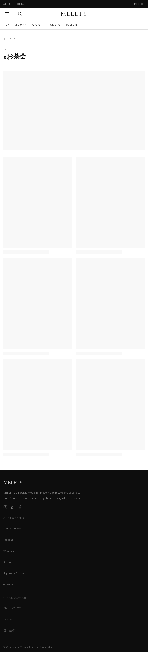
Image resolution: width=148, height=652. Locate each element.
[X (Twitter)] (13, 508)
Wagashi (38, 24)
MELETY (74, 14)
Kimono (55, 24)
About (7, 4)
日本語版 (9, 631)
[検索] (20, 13)
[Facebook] (20, 508)
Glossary (8, 585)
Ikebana (20, 24)
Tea (7, 24)
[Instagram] (5, 508)
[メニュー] (7, 13)
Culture (72, 24)
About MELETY (12, 609)
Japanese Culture (14, 574)
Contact (21, 4)
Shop (139, 4)
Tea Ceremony (12, 529)
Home (9, 39)
